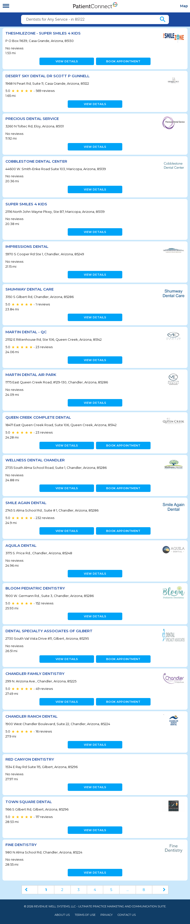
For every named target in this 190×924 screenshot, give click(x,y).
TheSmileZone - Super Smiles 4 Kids (43, 33)
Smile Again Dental (25, 502)
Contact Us (127, 915)
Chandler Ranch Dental (31, 716)
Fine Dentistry (21, 844)
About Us (62, 915)
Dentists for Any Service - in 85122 (55, 19)
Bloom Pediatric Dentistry (35, 588)
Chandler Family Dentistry (34, 673)
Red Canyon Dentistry (29, 759)
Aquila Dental (20, 545)
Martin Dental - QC (26, 332)
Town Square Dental (28, 801)
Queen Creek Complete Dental (38, 417)
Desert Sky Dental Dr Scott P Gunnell (47, 76)
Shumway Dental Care (29, 289)
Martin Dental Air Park (30, 374)
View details (67, 61)
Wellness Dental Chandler (35, 460)
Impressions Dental (26, 246)
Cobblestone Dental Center (36, 161)
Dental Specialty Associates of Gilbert (49, 630)
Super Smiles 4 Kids (26, 204)
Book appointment (123, 61)
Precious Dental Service (32, 118)
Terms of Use (85, 915)
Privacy (106, 915)
